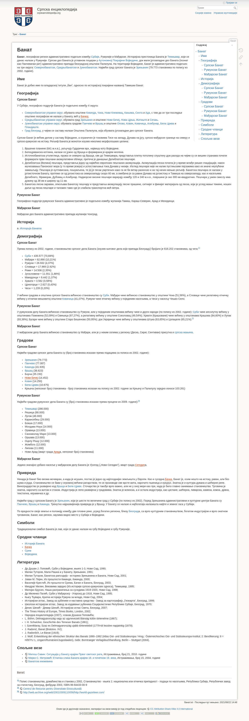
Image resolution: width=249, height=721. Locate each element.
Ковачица (140, 123)
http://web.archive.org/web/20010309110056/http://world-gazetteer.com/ (63, 692)
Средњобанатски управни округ (43, 119)
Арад (57, 451)
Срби (28, 255)
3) (139, 401)
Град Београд (33, 130)
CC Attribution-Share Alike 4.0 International (171, 709)
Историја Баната (30, 228)
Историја (207, 79)
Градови (207, 102)
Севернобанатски (44, 67)
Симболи (207, 125)
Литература (209, 134)
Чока (100, 112)
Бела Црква (167, 123)
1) (199, 248)
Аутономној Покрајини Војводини (118, 60)
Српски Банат (213, 65)
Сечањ (154, 119)
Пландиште (31, 127)
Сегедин (140, 464)
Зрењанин (142, 67)
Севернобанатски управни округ (44, 112)
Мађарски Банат (215, 74)
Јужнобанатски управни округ (42, 123)
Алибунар (153, 123)
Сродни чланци (212, 129)
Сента (139, 112)
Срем (28, 550)
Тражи (235, 8)
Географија (209, 60)
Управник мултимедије (225, 13)
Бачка (168, 479)
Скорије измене (203, 13)
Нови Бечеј (113, 119)
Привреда (208, 120)
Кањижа (129, 112)
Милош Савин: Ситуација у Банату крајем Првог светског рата (65, 654)
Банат (23, 34)
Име (204, 56)
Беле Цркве (74, 486)
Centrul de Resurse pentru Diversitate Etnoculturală (52, 688)
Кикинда (91, 112)
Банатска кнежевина (40, 661)
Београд (134, 511)
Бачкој (84, 116)
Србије (95, 56)
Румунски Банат (215, 69)
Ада (147, 112)
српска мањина (184, 332)
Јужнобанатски (88, 67)
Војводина (31, 554)
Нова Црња (128, 119)
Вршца (61, 486)
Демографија (210, 83)
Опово (121, 123)
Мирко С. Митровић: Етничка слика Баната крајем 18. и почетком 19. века (72, 657)
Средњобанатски (67, 67)
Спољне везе (210, 138)
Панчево (87, 123)
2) (193, 318)
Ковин (129, 123)
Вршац (99, 123)
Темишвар (174, 56)
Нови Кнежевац (114, 112)
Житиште (141, 119)
